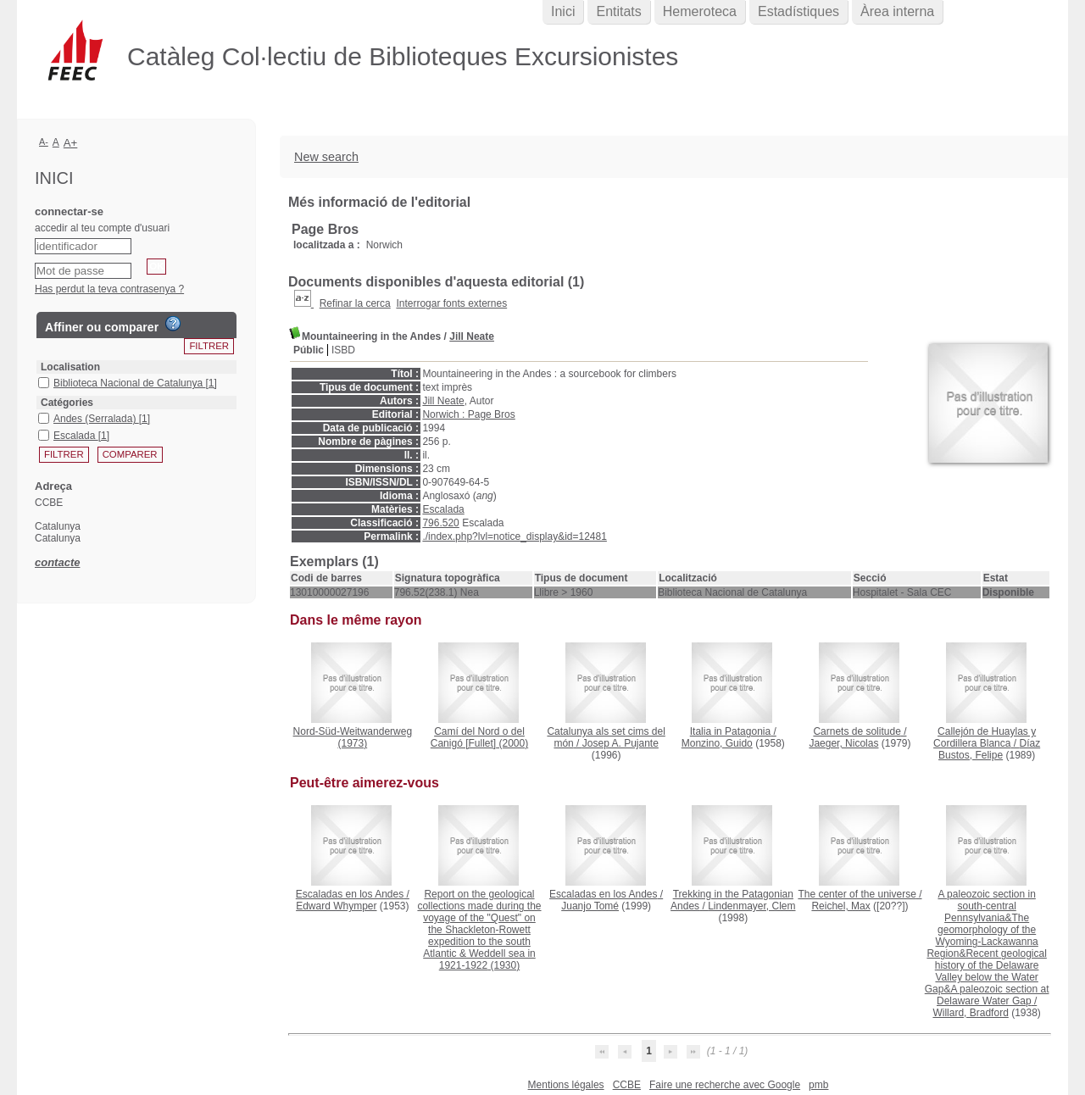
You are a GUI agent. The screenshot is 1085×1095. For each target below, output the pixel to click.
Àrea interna (897, 11)
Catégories (67, 403)
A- (43, 141)
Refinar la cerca (355, 303)
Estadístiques (798, 11)
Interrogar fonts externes (451, 303)
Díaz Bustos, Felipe (989, 749)
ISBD (343, 350)
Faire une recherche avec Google (724, 1085)
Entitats (618, 11)
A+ (71, 142)
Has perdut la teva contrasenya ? (109, 289)
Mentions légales (566, 1085)
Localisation (70, 367)
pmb (818, 1085)
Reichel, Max (840, 906)
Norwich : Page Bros (468, 414)
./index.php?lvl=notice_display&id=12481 (514, 536)
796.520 (440, 523)
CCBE (627, 1085)
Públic (308, 350)
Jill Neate (471, 336)
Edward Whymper (336, 906)
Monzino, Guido (717, 743)
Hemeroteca (700, 11)
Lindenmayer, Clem (751, 906)
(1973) (353, 737)
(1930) (479, 929)
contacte (57, 562)
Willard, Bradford (970, 1013)
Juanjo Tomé (590, 906)
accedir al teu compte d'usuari (102, 228)
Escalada (443, 509)
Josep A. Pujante (620, 743)
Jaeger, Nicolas (843, 743)
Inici (563, 11)
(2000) (479, 737)
